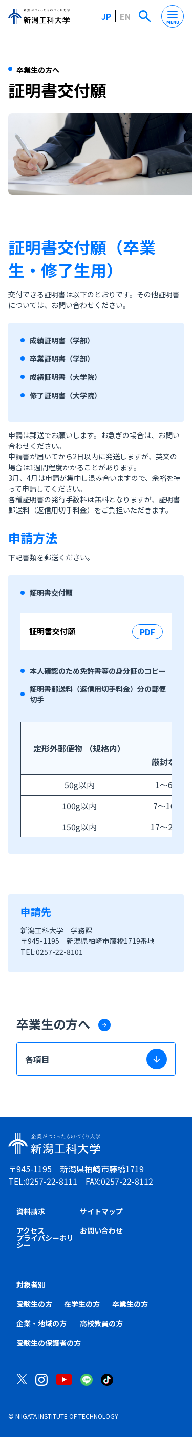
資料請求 (30, 1211)
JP (106, 16)
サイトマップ (101, 1211)
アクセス (30, 1230)
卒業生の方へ (53, 1024)
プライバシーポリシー (45, 1241)
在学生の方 (82, 1303)
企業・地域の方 (41, 1323)
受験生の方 (34, 1303)
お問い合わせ (101, 1230)
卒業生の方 (130, 1303)
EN (125, 16)
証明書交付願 (52, 631)
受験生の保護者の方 (48, 1342)
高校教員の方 (101, 1323)
